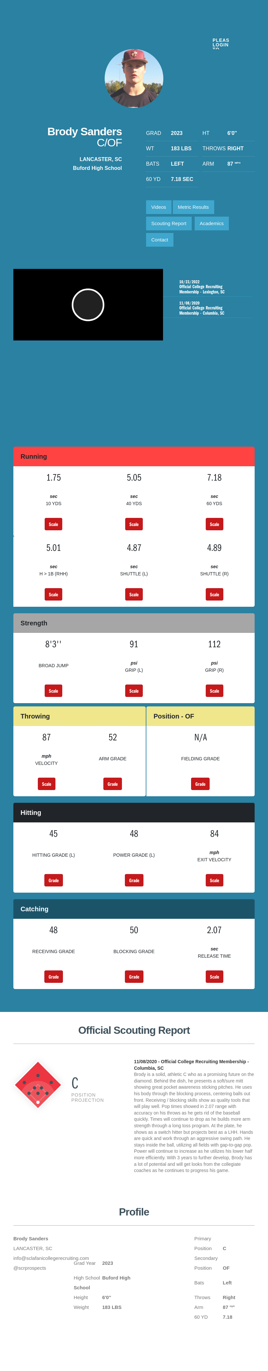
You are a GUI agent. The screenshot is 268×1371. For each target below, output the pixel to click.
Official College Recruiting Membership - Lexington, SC (209, 286)
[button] (88, 308)
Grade (113, 784)
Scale (53, 524)
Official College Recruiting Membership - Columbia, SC (209, 308)
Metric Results (193, 207)
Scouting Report (168, 223)
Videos (158, 207)
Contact (159, 239)
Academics (212, 223)
